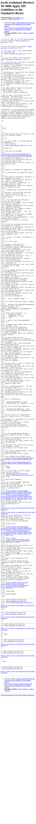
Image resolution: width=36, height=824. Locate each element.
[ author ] (7, 35)
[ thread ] (25, 33)
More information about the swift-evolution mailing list (17, 822)
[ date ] (20, 33)
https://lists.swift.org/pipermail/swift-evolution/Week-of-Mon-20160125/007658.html (16, 178)
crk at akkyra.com (18, 18)
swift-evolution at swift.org (16, 49)
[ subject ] (31, 33)
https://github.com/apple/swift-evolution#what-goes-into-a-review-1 (15, 640)
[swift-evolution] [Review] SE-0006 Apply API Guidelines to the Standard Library (20, 24)
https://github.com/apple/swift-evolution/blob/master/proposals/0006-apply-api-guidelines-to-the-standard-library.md (16, 583)
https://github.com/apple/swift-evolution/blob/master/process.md (15, 692)
